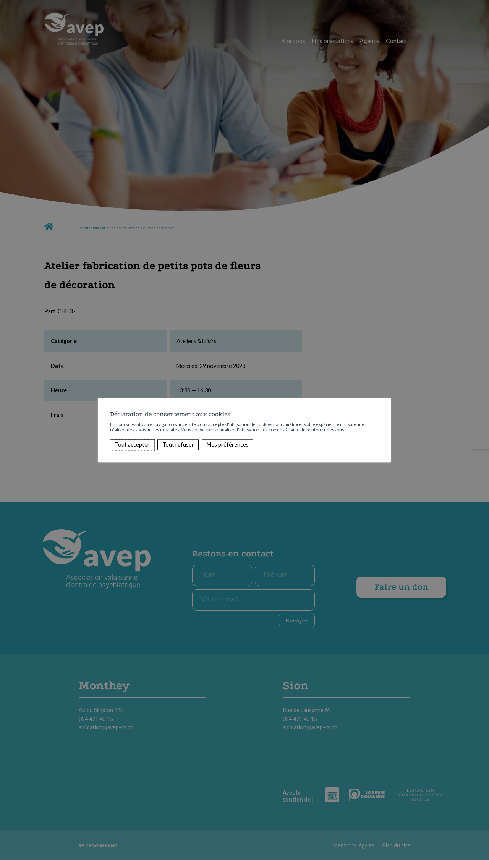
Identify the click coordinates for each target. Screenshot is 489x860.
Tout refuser (178, 444)
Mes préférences (228, 444)
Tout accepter (132, 444)
